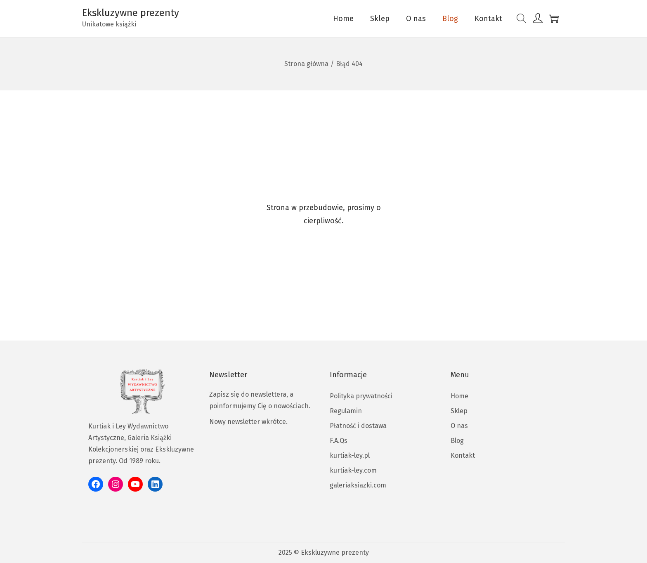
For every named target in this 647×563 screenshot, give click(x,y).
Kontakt (463, 455)
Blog (457, 441)
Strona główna (306, 64)
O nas (459, 426)
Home (459, 396)
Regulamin (346, 411)
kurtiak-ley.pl (350, 455)
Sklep (459, 411)
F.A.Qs (338, 441)
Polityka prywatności (361, 396)
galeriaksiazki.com (358, 485)
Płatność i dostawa (358, 426)
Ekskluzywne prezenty (130, 13)
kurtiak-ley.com (353, 470)
